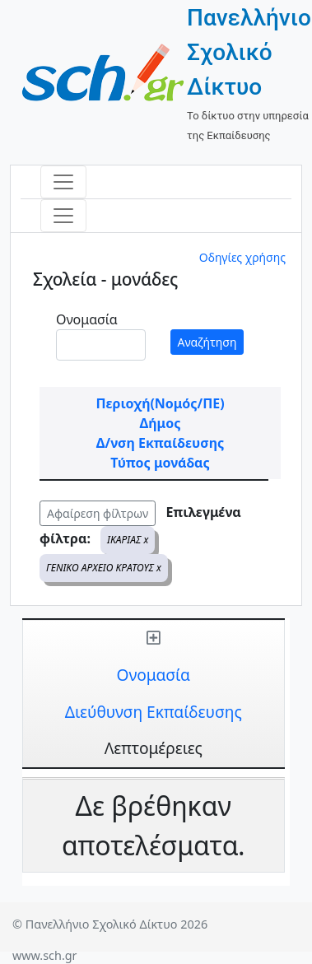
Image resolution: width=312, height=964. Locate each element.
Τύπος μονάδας (159, 463)
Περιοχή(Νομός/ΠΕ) (159, 403)
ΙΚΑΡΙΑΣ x (127, 540)
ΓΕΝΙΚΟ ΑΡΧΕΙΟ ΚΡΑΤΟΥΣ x (103, 568)
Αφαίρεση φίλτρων (97, 513)
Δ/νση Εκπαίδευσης (160, 443)
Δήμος (160, 423)
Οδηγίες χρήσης (242, 257)
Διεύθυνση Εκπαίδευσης (153, 712)
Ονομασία (87, 319)
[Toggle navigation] (63, 181)
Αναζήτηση (207, 342)
